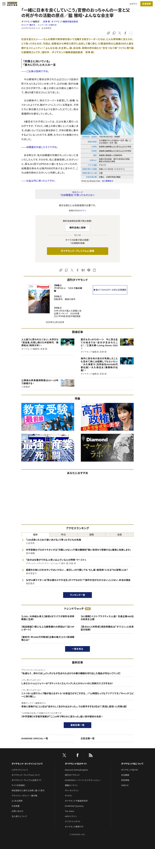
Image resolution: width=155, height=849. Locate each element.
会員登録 (146, 4)
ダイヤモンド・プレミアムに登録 (77, 251)
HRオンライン (71, 816)
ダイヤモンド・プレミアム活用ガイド (27, 780)
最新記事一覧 (77, 725)
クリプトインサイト (73, 821)
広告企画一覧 (88, 738)
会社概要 (125, 775)
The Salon (69, 811)
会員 (119, 534)
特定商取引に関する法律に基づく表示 (28, 790)
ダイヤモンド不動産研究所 (76, 801)
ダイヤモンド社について (132, 764)
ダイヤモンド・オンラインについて (27, 764)
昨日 (63, 534)
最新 (35, 534)
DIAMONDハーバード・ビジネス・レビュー (83, 780)
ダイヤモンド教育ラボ (74, 827)
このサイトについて (20, 770)
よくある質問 (17, 801)
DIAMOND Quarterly (74, 806)
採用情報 (125, 780)
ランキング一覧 (77, 595)
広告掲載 (16, 806)
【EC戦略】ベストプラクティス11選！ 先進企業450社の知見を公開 (107, 618)
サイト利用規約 (18, 785)
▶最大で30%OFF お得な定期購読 (110, 290)
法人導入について (19, 816)
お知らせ (125, 785)
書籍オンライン (71, 785)
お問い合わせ (17, 811)
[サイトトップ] (11, 4)
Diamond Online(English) (76, 770)
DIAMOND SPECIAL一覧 (34, 738)
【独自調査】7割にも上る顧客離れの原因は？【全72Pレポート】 (47, 628)
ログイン (133, 4)
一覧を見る (77, 649)
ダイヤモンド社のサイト (76, 764)
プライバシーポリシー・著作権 (24, 796)
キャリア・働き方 (28, 25)
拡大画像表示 (107, 181)
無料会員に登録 (77, 227)
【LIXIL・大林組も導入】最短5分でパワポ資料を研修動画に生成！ (47, 618)
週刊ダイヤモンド (72, 775)
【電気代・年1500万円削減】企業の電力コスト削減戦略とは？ (47, 638)
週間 (91, 534)
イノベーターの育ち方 (47, 25)
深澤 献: (60, 21)
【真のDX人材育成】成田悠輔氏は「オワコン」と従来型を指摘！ (107, 628)
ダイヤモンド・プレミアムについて (26, 775)
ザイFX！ (68, 796)
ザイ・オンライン (72, 790)
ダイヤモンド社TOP (129, 770)
